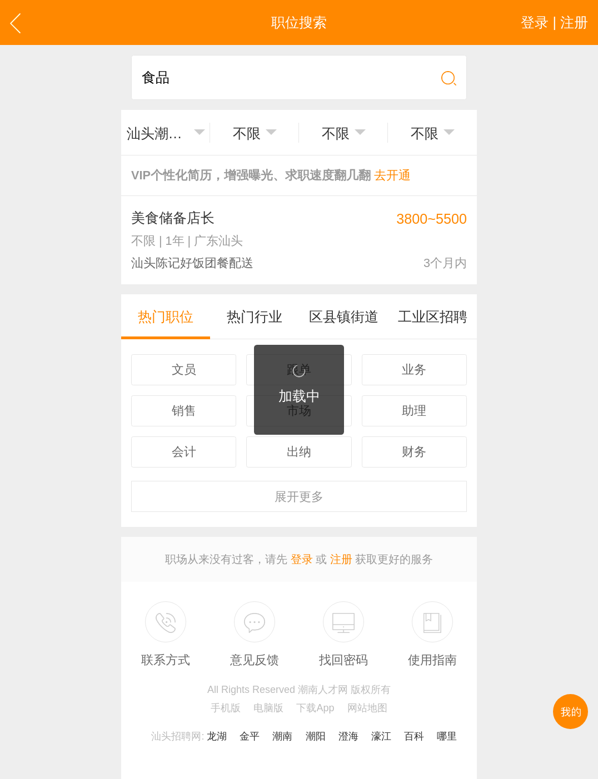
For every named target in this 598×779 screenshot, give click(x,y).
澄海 (348, 736)
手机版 (226, 707)
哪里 (447, 736)
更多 (299, 497)
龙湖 (217, 736)
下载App (315, 707)
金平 (250, 736)
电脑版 (268, 707)
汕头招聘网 (176, 736)
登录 (302, 559)
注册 (341, 559)
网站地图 (367, 707)
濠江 (381, 736)
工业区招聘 (432, 316)
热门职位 (165, 316)
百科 (414, 736)
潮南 (282, 736)
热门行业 (254, 316)
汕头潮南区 (158, 133)
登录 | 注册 (554, 22)
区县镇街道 (343, 316)
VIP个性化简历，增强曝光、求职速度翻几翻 (271, 175)
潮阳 (316, 736)
